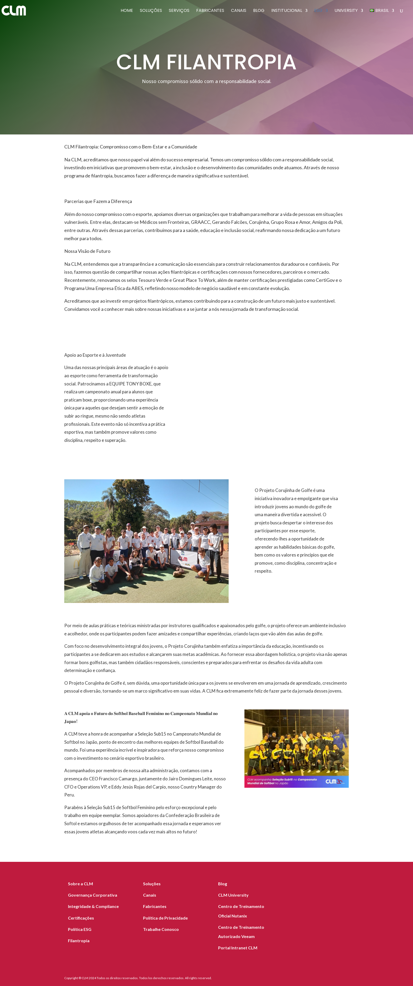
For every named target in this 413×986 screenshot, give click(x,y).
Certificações (81, 917)
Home (127, 11)
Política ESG (79, 929)
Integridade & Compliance (93, 906)
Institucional (286, 11)
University (346, 11)
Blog (258, 11)
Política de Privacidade (165, 917)
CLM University (233, 894)
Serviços (179, 11)
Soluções (151, 11)
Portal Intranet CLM (237, 947)
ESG (318, 11)
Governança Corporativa (92, 894)
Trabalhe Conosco (161, 929)
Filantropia (79, 940)
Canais (238, 11)
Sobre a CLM (80, 883)
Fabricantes (210, 11)
